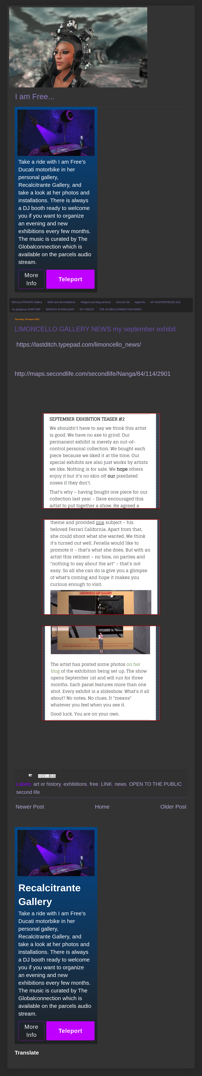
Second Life (123, 302)
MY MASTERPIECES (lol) (165, 302)
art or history (47, 784)
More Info (31, 279)
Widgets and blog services (96, 302)
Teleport (70, 279)
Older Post (173, 807)
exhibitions (75, 784)
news (120, 784)
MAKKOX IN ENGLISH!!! (60, 309)
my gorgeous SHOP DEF (26, 309)
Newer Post (30, 807)
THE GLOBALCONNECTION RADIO (120, 309)
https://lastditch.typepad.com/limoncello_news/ (78, 344)
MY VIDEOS (87, 309)
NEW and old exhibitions (61, 302)
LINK (106, 784)
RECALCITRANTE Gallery (27, 302)
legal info (140, 302)
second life (28, 792)
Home (102, 807)
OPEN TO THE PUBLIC (155, 784)
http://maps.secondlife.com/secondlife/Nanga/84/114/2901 (93, 373)
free (94, 784)
